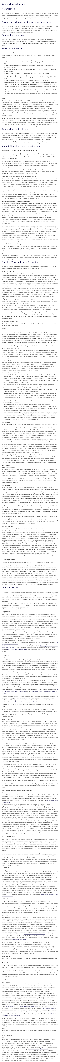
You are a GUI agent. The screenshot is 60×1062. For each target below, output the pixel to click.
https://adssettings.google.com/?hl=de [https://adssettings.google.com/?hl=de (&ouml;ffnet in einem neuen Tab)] (17, 649)
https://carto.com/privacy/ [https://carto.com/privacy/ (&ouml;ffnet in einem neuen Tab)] (48, 1008)
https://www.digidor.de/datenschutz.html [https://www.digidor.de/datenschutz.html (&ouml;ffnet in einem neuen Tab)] (34, 934)
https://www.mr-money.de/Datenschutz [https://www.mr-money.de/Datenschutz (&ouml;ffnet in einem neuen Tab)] (38, 1049)
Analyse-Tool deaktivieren (19, 939)
